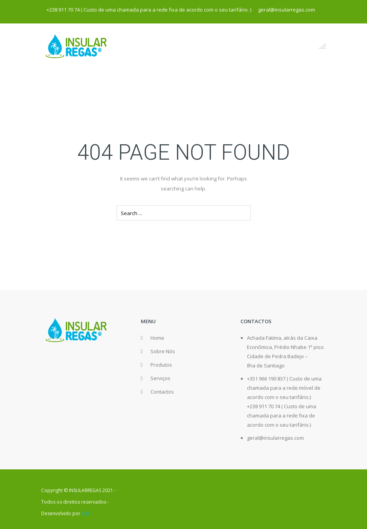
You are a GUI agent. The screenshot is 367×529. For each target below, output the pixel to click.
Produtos (161, 364)
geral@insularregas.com (275, 437)
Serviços (160, 378)
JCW (86, 513)
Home (157, 337)
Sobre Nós (162, 351)
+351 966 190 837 (266, 378)
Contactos (162, 391)
